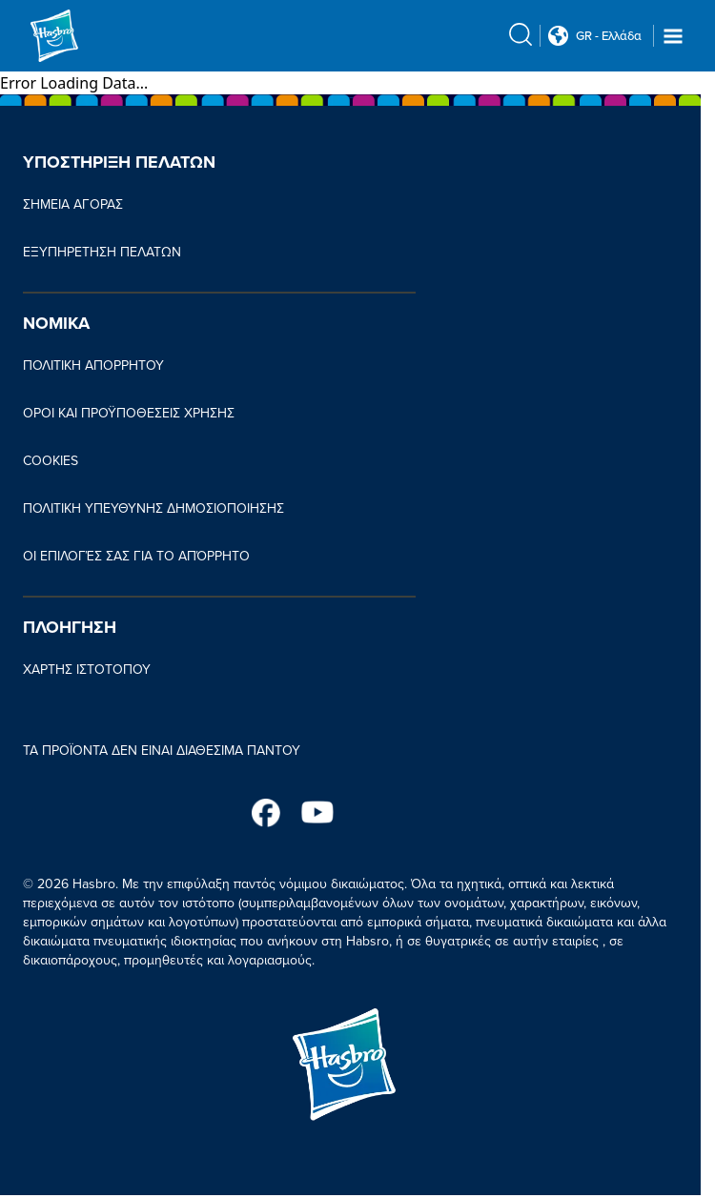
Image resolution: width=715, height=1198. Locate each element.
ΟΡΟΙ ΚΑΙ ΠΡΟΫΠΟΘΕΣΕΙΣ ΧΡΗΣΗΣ (129, 413)
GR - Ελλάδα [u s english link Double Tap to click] (609, 36)
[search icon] (520, 34)
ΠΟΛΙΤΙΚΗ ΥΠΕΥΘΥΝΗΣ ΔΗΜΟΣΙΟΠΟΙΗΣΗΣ (153, 508)
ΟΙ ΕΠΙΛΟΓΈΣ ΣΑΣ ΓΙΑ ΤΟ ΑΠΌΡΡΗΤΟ (136, 556)
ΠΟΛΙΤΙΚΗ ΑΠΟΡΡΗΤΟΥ (93, 365)
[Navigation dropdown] (673, 36)
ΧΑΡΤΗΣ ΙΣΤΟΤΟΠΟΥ (87, 669)
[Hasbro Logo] (76, 36)
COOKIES (50, 461)
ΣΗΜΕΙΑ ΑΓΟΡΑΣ (73, 204)
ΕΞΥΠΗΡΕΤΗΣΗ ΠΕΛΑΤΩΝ (102, 252)
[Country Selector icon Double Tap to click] (558, 36)
